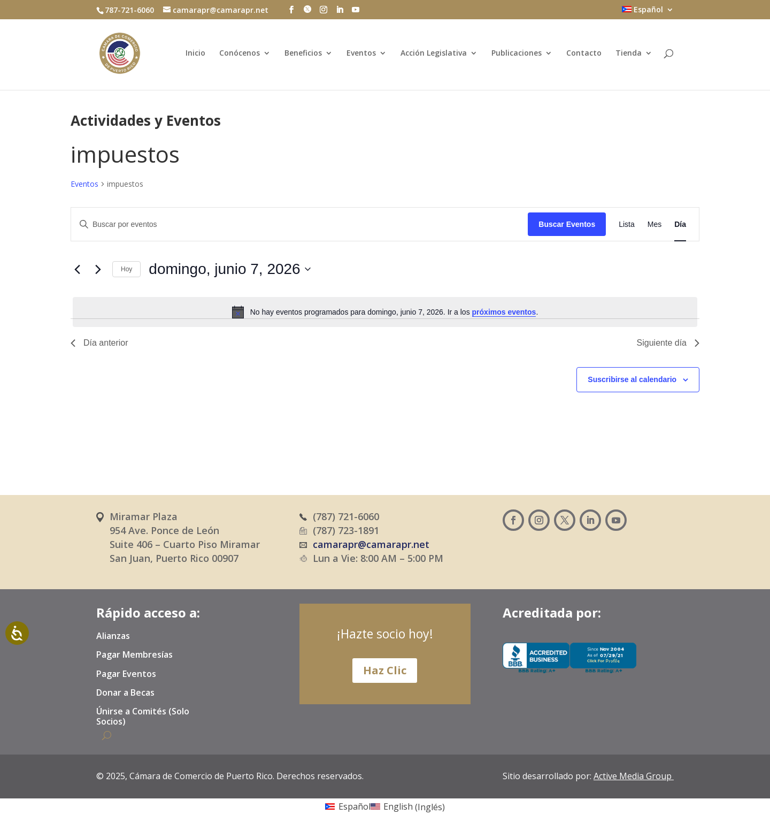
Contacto (584, 53)
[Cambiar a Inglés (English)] (408, 806)
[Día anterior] (77, 269)
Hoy (126, 269)
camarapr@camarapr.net (371, 544)
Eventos (361, 53)
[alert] (385, 312)
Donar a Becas (125, 693)
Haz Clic (384, 670)
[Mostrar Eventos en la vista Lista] (627, 224)
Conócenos (239, 53)
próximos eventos (504, 312)
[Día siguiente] (97, 269)
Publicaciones (516, 53)
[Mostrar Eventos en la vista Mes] (654, 224)
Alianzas (113, 636)
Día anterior (99, 342)
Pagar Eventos (126, 674)
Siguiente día (668, 342)
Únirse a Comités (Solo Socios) (142, 716)
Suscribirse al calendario (632, 379)
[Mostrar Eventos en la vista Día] (680, 224)
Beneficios (303, 53)
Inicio (195, 53)
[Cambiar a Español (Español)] (347, 806)
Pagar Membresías (134, 655)
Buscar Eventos (566, 224)
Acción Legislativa (434, 53)
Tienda (628, 53)
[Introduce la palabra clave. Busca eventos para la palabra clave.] (299, 224)
